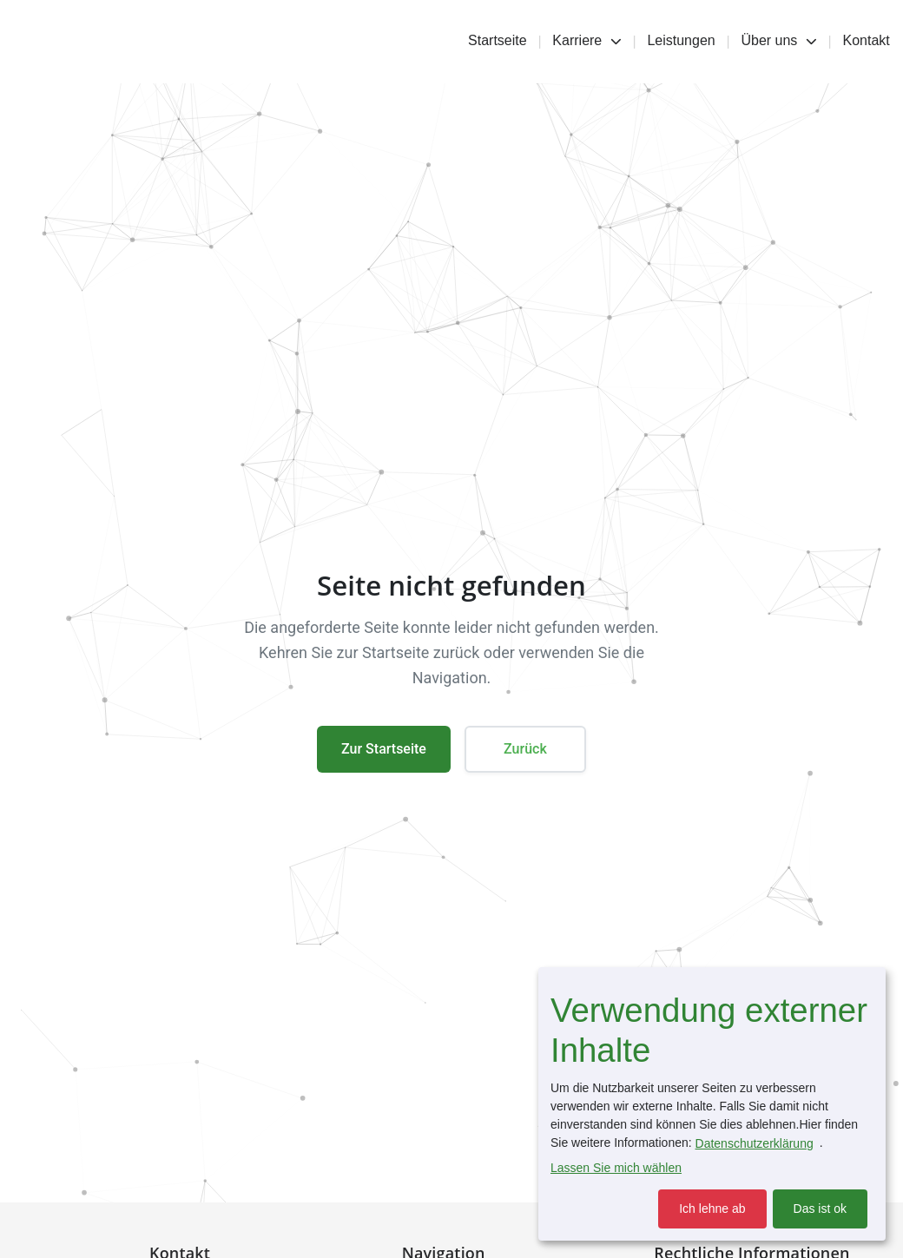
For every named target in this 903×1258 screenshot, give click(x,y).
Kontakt (866, 40)
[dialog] (712, 1104)
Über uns (778, 40)
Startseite (497, 40)
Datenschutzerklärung (754, 1143)
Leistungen (681, 40)
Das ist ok (820, 1208)
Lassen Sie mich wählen (616, 1168)
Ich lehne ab (712, 1208)
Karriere (586, 40)
